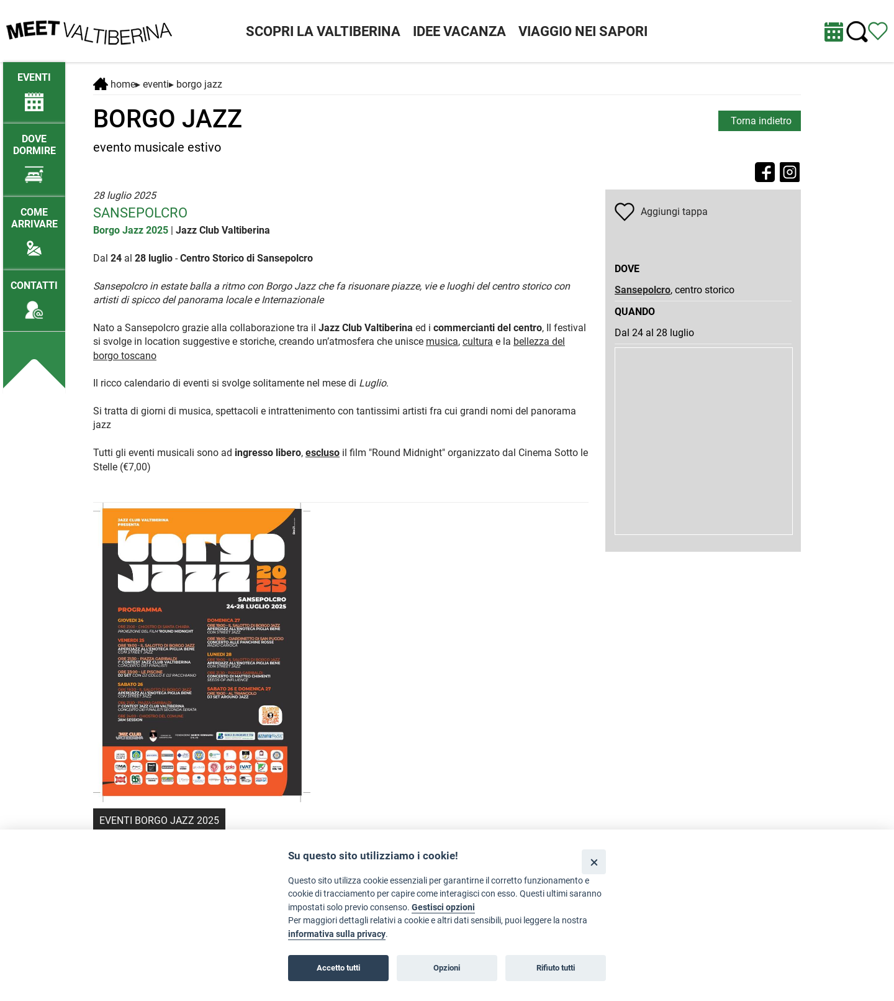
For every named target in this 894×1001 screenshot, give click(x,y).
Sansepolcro (642, 290)
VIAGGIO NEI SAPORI (583, 31)
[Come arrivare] (34, 227)
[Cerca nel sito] (857, 32)
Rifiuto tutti (555, 967)
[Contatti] (34, 294)
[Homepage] (89, 30)
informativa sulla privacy (337, 934)
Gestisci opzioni (443, 907)
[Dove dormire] (34, 153)
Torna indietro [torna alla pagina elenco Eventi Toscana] (761, 121)
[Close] (594, 861)
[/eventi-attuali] (34, 86)
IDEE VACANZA (459, 31)
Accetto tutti (338, 967)
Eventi (156, 84)
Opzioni (446, 967)
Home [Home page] (114, 84)
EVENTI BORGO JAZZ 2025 (159, 820)
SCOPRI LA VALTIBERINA (323, 31)
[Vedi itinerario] (878, 30)
